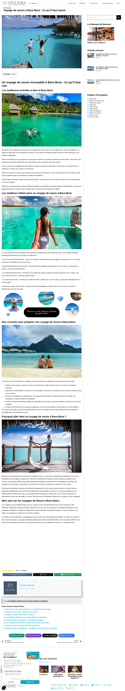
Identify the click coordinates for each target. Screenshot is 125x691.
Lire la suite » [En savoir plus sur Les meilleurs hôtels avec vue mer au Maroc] (98, 83)
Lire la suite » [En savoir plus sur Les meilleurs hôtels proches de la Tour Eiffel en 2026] (98, 70)
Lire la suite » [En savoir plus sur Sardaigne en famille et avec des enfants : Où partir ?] (98, 57)
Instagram (73, 685)
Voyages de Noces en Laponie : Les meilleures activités (24, 620)
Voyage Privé (70, 688)
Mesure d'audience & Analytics (12, 674)
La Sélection (72, 3)
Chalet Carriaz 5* (41, 674)
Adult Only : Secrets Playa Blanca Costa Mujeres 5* (75, 676)
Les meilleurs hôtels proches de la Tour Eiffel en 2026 (107, 67)
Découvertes (94, 3)
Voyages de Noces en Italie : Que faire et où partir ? (22, 625)
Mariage (8, 8)
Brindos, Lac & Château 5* (96, 43)
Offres (118, 3)
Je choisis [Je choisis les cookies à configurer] (11, 682)
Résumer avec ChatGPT (16, 635)
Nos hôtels (106, 685)
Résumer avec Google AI (66, 635)
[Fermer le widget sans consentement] (10, 653)
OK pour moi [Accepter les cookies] (30, 682)
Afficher (14, 74)
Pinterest (95, 685)
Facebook (85, 685)
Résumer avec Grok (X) (50, 635)
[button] (4, 688)
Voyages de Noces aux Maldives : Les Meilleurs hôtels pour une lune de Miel (31, 628)
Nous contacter (57, 688)
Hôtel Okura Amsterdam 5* (58, 675)
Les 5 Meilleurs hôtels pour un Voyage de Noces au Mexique (25, 617)
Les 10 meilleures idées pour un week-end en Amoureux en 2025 (27, 623)
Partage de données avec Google (13, 673)
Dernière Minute (107, 3)
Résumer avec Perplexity (33, 635)
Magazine (82, 3)
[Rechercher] (118, 17)
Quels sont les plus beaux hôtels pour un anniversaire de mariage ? (28, 609)
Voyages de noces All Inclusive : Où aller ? (19, 614)
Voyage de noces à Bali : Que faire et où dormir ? (22, 612)
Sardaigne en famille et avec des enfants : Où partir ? (106, 54)
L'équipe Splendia (26, 585)
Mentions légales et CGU (59, 685)
